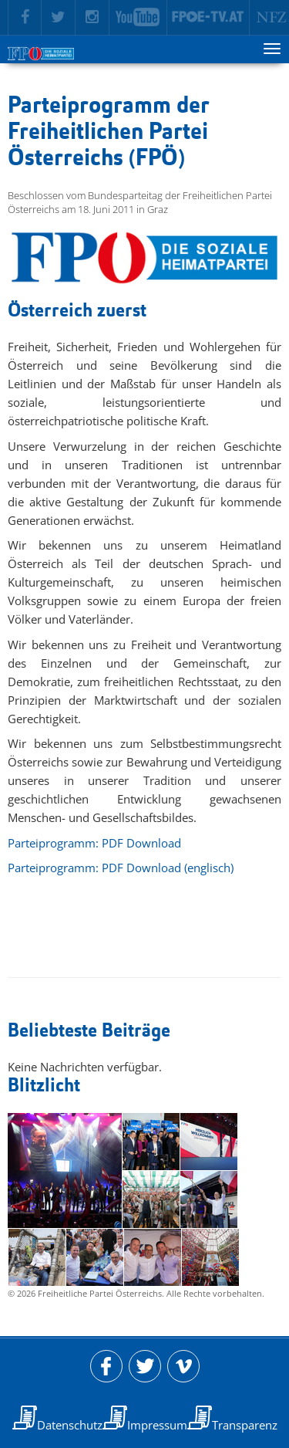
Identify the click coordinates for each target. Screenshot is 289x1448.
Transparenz (244, 1425)
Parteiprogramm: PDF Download (94, 843)
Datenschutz (69, 1425)
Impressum (157, 1425)
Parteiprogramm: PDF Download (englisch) (121, 867)
